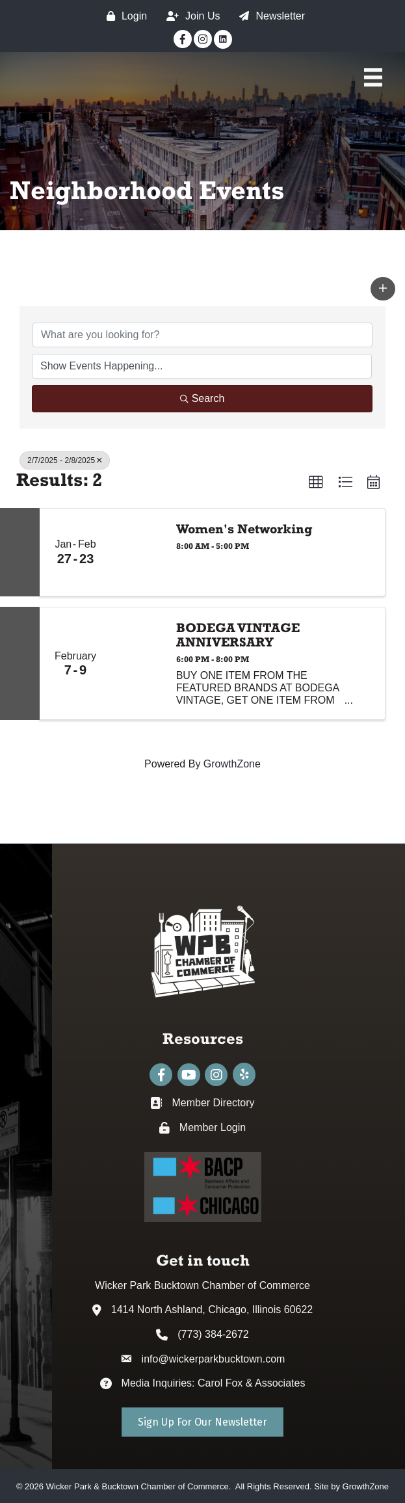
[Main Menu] (373, 77)
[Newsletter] (269, 15)
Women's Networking (244, 529)
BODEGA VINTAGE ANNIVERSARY (238, 634)
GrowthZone (232, 763)
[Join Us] (190, 15)
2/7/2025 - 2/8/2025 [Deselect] (64, 460)
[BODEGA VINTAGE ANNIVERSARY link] (137, 663)
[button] (383, 288)
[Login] (123, 15)
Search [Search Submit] (202, 398)
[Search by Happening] (202, 366)
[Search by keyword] (202, 335)
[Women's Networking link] (137, 552)
